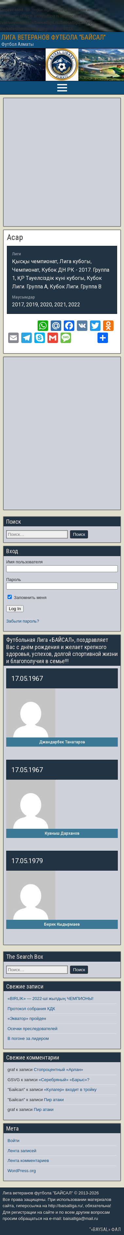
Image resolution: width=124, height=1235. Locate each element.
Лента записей (22, 1150)
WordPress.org (22, 1170)
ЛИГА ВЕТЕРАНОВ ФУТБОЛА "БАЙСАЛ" (53, 37)
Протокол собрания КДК (31, 1008)
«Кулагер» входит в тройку (70, 1089)
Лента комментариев (28, 1160)
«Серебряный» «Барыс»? (64, 1079)
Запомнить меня (27, 597)
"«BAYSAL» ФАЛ (105, 1229)
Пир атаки (53, 1099)
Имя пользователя (24, 561)
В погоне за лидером (28, 1038)
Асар (15, 237)
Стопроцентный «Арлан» (58, 1069)
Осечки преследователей (32, 1028)
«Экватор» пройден (27, 1018)
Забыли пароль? (22, 621)
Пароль (13, 579)
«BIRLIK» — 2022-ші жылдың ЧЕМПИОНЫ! (51, 998)
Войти (13, 1140)
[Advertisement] (61, 162)
